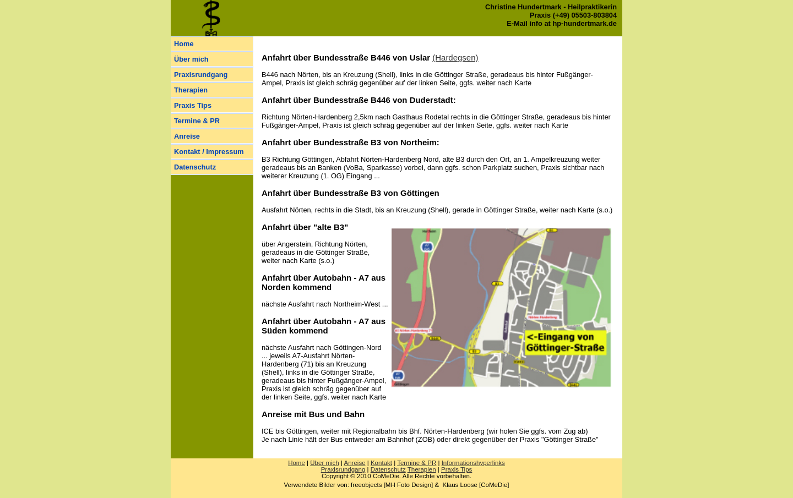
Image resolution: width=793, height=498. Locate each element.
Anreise (187, 136)
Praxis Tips (192, 105)
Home (184, 44)
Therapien (191, 90)
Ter (416, 462)
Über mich (191, 59)
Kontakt (381, 462)
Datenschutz (195, 167)
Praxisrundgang (200, 74)
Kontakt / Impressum (209, 151)
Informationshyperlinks (473, 462)
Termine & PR (197, 121)
